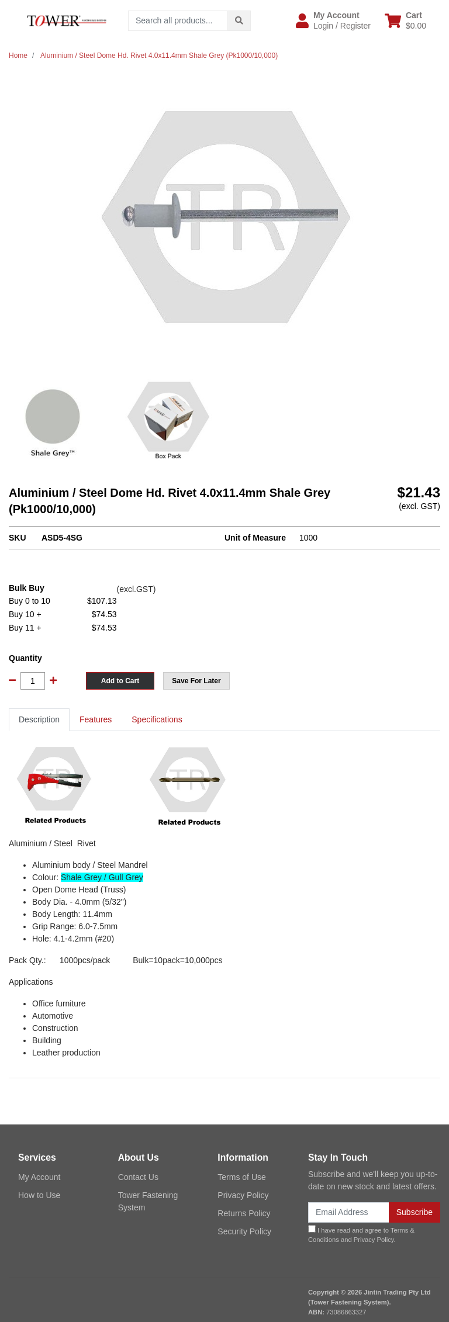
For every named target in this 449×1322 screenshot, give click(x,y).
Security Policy (244, 1231)
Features (96, 719)
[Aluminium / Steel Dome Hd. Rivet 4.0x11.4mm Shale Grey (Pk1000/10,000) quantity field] (32, 681)
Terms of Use (241, 1177)
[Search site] (239, 21)
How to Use (39, 1195)
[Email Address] (348, 1212)
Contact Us (138, 1177)
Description (39, 719)
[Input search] (178, 21)
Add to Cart (120, 681)
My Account (39, 1177)
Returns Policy (243, 1213)
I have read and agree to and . (361, 1234)
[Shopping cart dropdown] (405, 20)
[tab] (39, 719)
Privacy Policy (242, 1195)
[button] (333, 20)
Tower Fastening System (148, 1201)
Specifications (157, 719)
